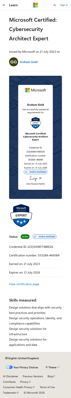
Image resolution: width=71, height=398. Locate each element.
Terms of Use (47, 387)
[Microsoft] (35, 5)
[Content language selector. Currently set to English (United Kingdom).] (22, 358)
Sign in (64, 5)
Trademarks (9, 392)
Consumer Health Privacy (17, 387)
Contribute (9, 382)
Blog (50, 376)
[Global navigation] (4, 5)
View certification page (24, 284)
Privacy (24, 382)
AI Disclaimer (10, 376)
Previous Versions (33, 376)
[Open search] (55, 5)
